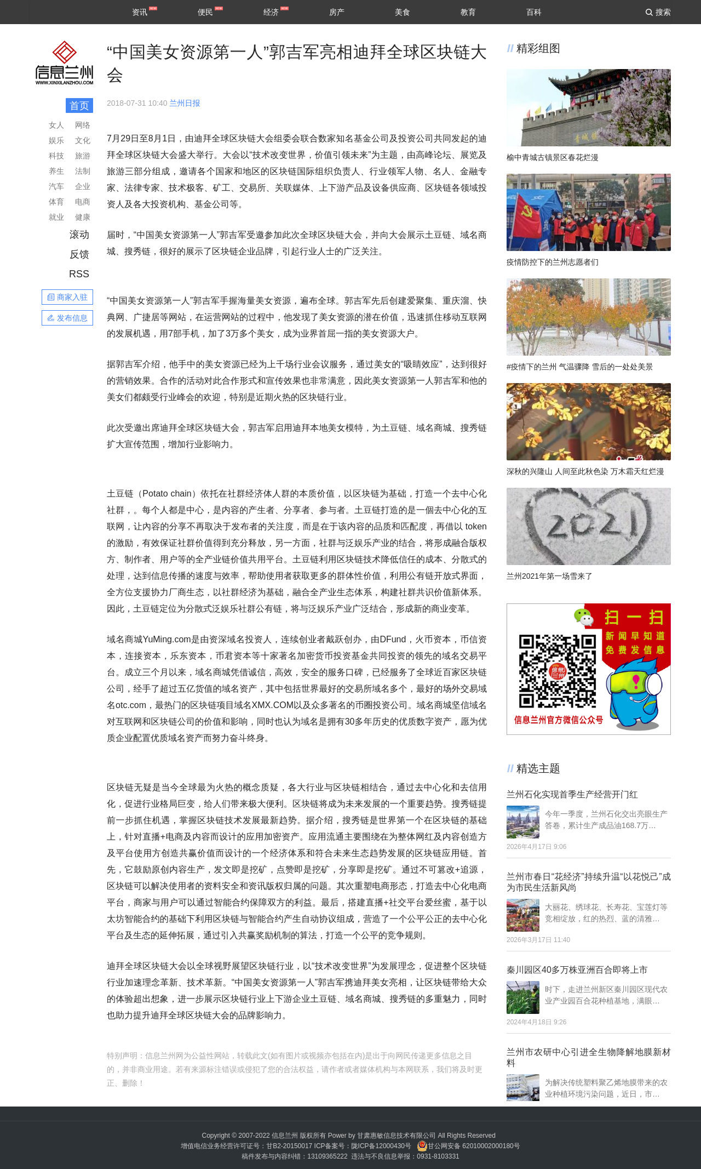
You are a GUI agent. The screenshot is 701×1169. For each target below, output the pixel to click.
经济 (271, 12)
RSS (79, 274)
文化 (82, 140)
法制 (82, 171)
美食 (402, 12)
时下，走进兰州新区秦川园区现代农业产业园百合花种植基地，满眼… (606, 995)
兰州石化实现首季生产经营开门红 (572, 794)
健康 (82, 217)
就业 (56, 217)
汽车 (56, 186)
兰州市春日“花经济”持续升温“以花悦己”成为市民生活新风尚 (589, 882)
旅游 (82, 155)
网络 (82, 125)
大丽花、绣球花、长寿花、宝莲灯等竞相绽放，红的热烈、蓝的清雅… (606, 913)
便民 (205, 12)
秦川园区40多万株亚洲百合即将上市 (577, 969)
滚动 (79, 234)
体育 (56, 201)
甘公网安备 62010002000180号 (468, 1146)
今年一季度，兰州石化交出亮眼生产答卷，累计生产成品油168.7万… (606, 819)
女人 (56, 125)
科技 (56, 155)
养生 (56, 171)
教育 (468, 12)
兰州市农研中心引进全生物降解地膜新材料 (589, 1057)
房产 (336, 12)
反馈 (79, 254)
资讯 (139, 12)
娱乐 (56, 140)
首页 (79, 105)
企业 (82, 186)
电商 (82, 201)
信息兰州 (285, 1135)
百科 (534, 12)
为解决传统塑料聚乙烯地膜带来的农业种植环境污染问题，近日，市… (606, 1088)
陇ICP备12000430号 (381, 1146)
